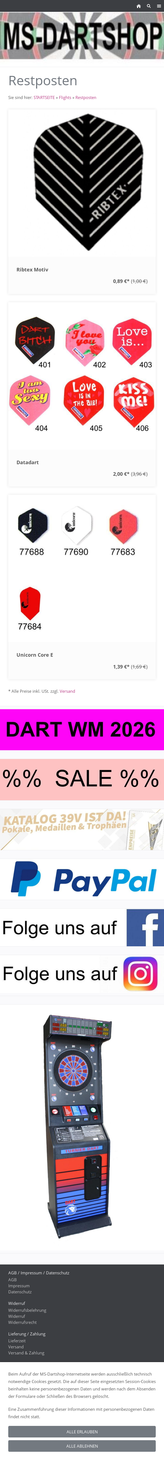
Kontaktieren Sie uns (27, 1371)
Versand (67, 691)
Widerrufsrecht (22, 1322)
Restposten (85, 97)
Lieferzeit (17, 1340)
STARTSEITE (44, 97)
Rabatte (15, 1432)
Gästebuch (18, 1408)
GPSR (13, 1451)
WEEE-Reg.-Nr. (21, 1426)
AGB (12, 1279)
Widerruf (16, 1316)
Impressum (19, 1285)
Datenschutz (20, 1291)
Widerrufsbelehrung (27, 1310)
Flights (65, 97)
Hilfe (12, 1389)
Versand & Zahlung (26, 1352)
